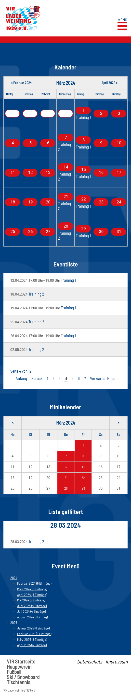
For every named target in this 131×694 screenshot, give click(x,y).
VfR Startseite (21, 661)
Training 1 (83, 117)
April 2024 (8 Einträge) (32, 595)
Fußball (14, 671)
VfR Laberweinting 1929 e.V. (19, 690)
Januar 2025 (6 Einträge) (33, 628)
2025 (13, 622)
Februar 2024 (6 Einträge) (34, 583)
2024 (13, 578)
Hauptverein (19, 666)
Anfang (21, 378)
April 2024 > (110, 83)
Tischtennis (18, 682)
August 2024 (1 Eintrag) (32, 617)
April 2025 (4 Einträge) (32, 645)
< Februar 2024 (21, 83)
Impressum (116, 661)
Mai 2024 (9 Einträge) (31, 600)
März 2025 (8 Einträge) (32, 639)
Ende (111, 378)
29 (83, 488)
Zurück (37, 378)
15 (83, 467)
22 (83, 478)
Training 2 (64, 146)
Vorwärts (97, 378)
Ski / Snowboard (23, 676)
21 (66, 478)
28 (66, 488)
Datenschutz (89, 661)
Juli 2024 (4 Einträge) (31, 611)
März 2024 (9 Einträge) (32, 589)
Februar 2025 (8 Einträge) (34, 634)
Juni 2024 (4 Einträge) (32, 606)
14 (66, 467)
